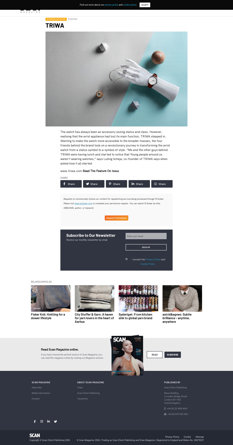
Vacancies (82, 398)
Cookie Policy (147, 263)
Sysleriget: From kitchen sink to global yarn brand (135, 316)
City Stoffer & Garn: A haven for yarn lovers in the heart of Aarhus (94, 317)
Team (80, 387)
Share (69, 184)
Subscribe (172, 354)
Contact (36, 398)
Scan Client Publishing (88, 393)
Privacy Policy (153, 259)
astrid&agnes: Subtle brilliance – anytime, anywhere (177, 317)
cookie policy (130, 4)
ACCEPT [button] (144, 5)
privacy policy (111, 4)
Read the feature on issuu (101, 171)
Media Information (41, 393)
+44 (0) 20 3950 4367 (177, 408)
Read (155, 354)
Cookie (187, 437)
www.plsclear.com (83, 203)
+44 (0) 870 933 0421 (178, 414)
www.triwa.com (71, 171)
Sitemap (199, 437)
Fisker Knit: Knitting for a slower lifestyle (48, 316)
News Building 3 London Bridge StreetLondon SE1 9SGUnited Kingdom (175, 398)
